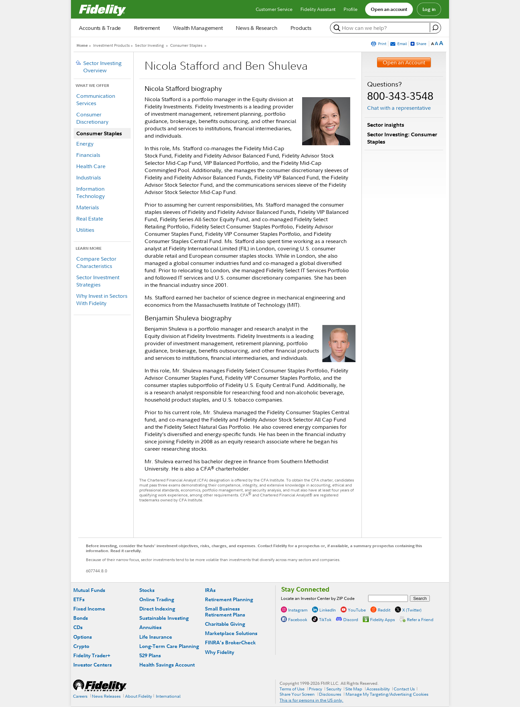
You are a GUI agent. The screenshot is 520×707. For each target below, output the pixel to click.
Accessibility (378, 688)
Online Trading (156, 599)
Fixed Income (89, 609)
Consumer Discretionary (92, 118)
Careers (80, 696)
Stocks (147, 590)
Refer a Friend (420, 619)
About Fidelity (138, 696)
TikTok (325, 619)
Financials (88, 155)
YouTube (357, 609)
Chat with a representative (399, 107)
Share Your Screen (297, 694)
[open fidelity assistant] (435, 27)
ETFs (79, 599)
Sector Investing (149, 45)
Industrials (88, 177)
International (168, 696)
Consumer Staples (186, 45)
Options (82, 637)
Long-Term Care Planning (169, 646)
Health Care (90, 166)
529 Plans (150, 655)
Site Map (353, 688)
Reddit (384, 609)
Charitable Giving (225, 624)
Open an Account (404, 62)
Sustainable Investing (164, 618)
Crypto (81, 646)
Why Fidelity (219, 652)
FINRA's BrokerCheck (230, 642)
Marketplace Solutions (231, 633)
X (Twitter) (412, 609)
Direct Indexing (157, 609)
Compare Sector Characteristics (96, 262)
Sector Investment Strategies (97, 281)
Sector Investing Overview (102, 66)
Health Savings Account (167, 665)
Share (421, 43)
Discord (350, 619)
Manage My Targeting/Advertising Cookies (387, 694)
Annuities (150, 627)
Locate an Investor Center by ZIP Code (318, 598)
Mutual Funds (89, 590)
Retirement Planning (229, 599)
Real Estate (89, 218)
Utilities (85, 229)
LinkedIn (327, 609)
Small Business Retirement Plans (225, 612)
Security (333, 688)
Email (402, 43)
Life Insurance (155, 637)
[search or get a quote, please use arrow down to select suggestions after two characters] (381, 27)
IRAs (210, 590)
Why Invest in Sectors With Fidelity (101, 299)
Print (382, 43)
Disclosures (330, 694)
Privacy (315, 688)
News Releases (106, 696)
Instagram (297, 609)
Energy (85, 143)
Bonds (80, 618)
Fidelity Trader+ (91, 655)
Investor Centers (92, 665)
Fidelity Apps (382, 619)
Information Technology (90, 192)
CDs (78, 627)
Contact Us (404, 688)
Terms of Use (292, 688)
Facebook (297, 619)
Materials (87, 207)
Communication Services (95, 99)
